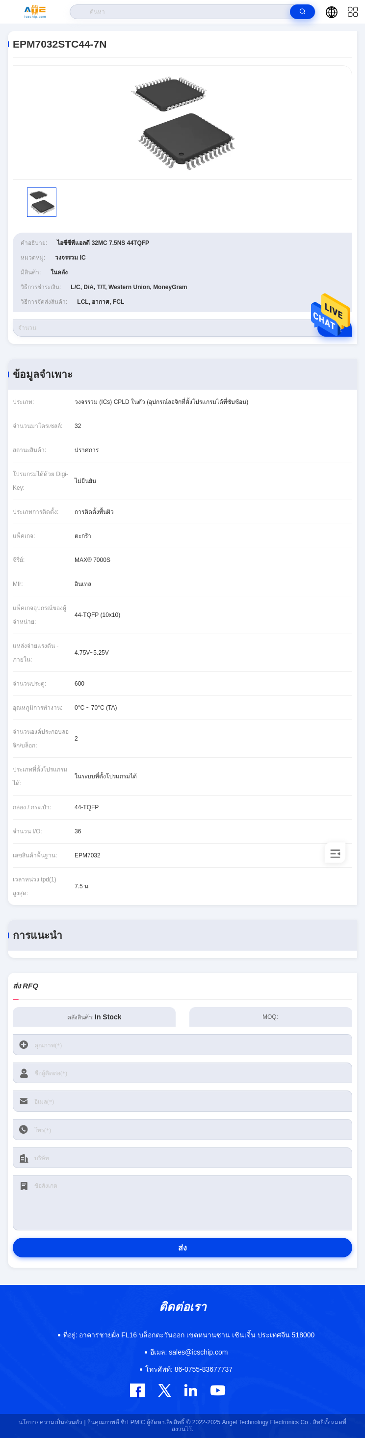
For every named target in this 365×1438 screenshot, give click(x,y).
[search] (302, 11)
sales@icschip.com (189, 1352)
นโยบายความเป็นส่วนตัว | (52, 1422)
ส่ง (182, 1248)
